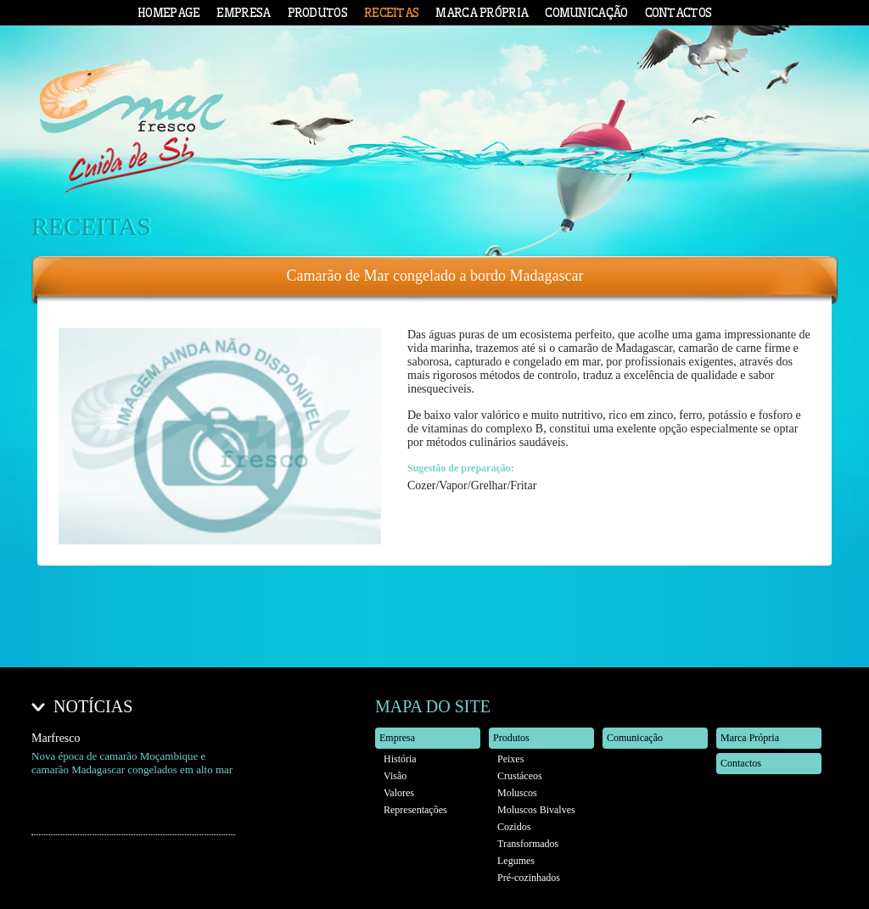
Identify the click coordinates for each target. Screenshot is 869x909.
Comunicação (586, 12)
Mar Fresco (133, 131)
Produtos (317, 12)
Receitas (391, 12)
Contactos (678, 12)
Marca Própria (481, 12)
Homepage (168, 12)
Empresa (243, 12)
